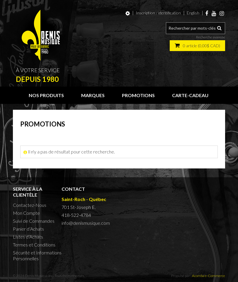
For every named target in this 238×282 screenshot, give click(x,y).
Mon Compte (26, 213)
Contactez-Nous (29, 205)
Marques (93, 95)
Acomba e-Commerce (208, 275)
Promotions (138, 95)
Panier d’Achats (28, 229)
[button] (197, 45)
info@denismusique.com (86, 223)
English (193, 12)
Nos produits (46, 95)
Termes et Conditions (34, 244)
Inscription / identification (158, 12)
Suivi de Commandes (34, 221)
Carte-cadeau (190, 95)
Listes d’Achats (28, 236)
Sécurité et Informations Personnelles (37, 255)
